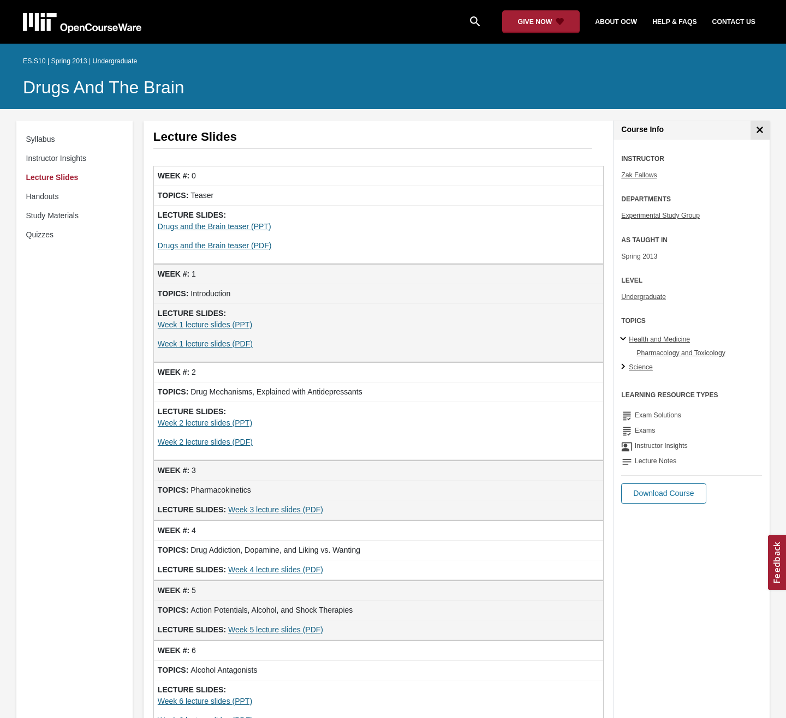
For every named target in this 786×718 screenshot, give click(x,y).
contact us (733, 22)
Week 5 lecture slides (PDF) (275, 629)
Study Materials (52, 215)
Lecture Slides (52, 177)
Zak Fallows (639, 175)
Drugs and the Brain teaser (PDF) (215, 245)
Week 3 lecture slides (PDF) (275, 509)
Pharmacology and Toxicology (680, 353)
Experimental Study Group (660, 215)
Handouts (42, 196)
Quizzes (40, 234)
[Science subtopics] (624, 367)
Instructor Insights (56, 158)
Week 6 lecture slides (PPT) (205, 701)
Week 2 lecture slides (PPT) (205, 422)
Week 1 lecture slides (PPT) (205, 324)
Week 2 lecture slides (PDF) (205, 442)
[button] (663, 493)
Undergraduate (643, 297)
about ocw (616, 22)
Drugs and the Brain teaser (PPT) (214, 226)
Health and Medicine (659, 339)
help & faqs (674, 22)
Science (641, 367)
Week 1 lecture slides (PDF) (205, 343)
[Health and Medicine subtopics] (624, 339)
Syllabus (40, 139)
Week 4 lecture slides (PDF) (275, 569)
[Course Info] (760, 130)
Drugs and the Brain (103, 87)
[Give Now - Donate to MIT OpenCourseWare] (541, 21)
